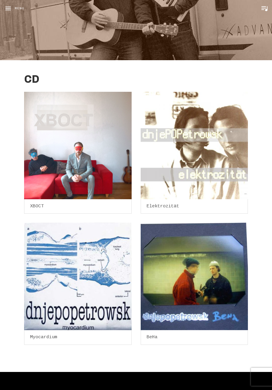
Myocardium (43, 337)
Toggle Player (264, 8)
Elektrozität (163, 206)
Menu (19, 8)
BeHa (152, 337)
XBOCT (37, 206)
